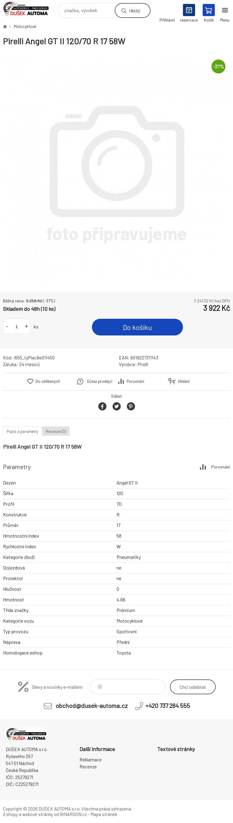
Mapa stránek (103, 814)
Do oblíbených (47, 381)
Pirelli (143, 364)
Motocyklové (25, 26)
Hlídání (184, 381)
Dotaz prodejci (99, 381)
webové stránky (37, 814)
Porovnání (135, 381)
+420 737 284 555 (167, 705)
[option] (116, 169)
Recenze (88, 766)
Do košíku (137, 327)
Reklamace (90, 759)
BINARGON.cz (73, 814)
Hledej (134, 10)
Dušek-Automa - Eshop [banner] (30, 9)
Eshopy (10, 814)
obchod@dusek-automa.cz (92, 705)
